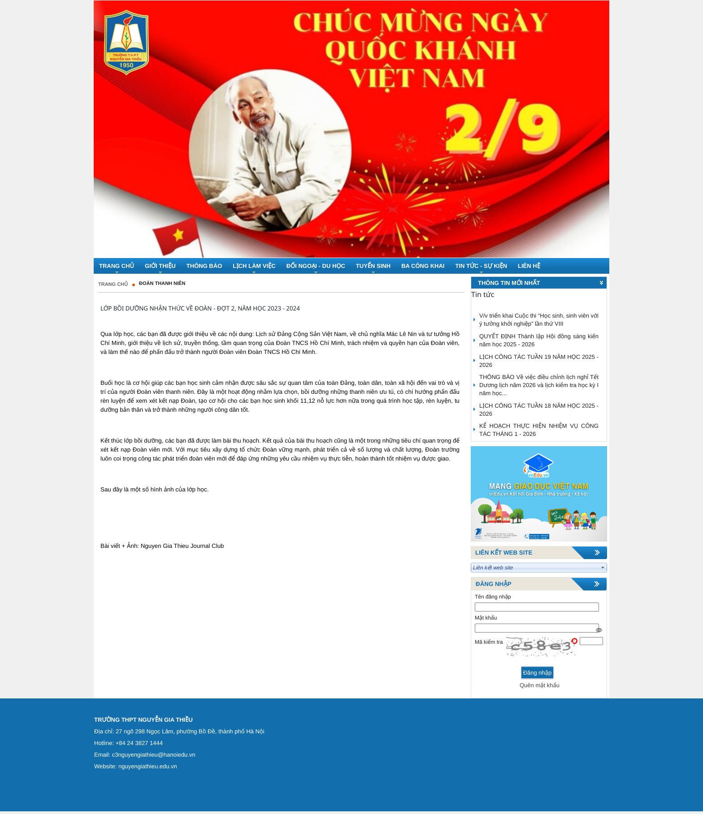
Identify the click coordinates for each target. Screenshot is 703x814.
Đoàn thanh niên (162, 283)
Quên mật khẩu (540, 685)
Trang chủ (113, 284)
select (603, 568)
